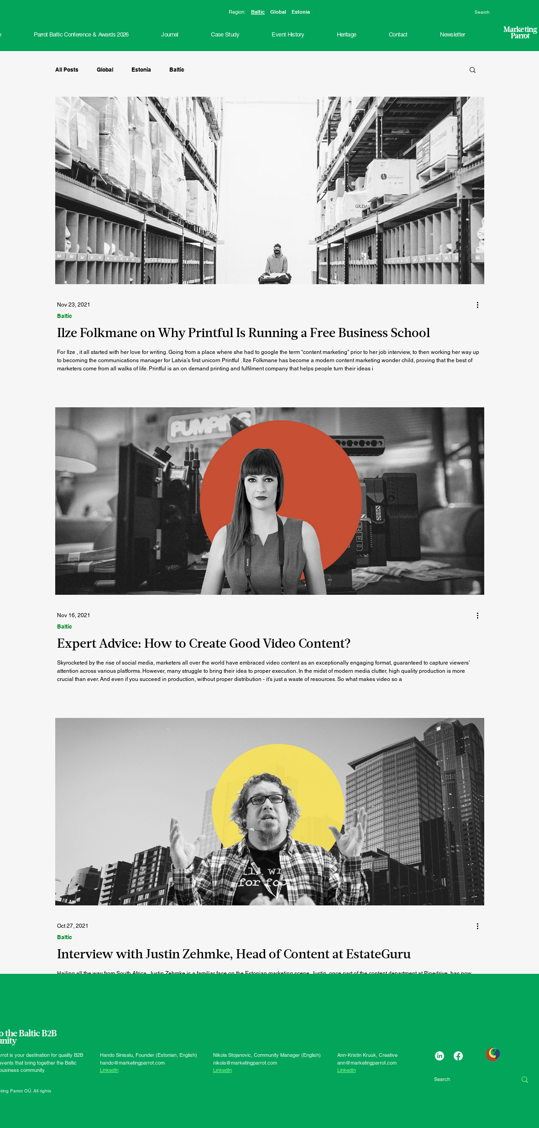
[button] (288, 34)
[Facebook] (458, 1055)
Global (278, 12)
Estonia (301, 12)
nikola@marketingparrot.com (245, 1063)
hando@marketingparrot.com (132, 1063)
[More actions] (481, 304)
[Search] (500, 12)
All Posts (66, 69)
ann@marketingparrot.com (367, 1063)
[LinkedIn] (439, 1055)
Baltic (258, 12)
